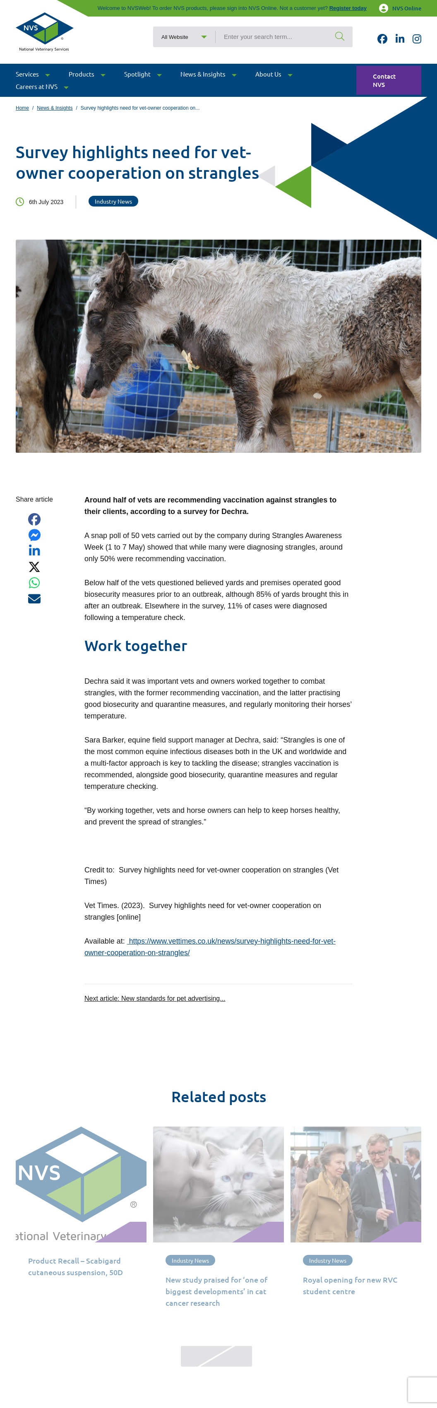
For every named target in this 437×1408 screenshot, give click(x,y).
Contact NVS (384, 87)
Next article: (155, 998)
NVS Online (400, 8)
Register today (348, 8)
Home (22, 108)
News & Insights (54, 108)
